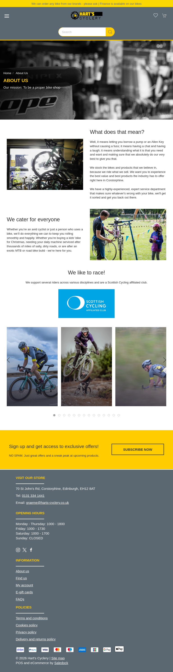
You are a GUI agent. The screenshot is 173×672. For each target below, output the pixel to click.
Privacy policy (26, 632)
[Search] (86, 31)
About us (22, 73)
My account (24, 585)
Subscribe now (137, 449)
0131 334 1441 (33, 496)
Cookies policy (27, 625)
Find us (21, 578)
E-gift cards (24, 592)
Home (7, 73)
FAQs (20, 599)
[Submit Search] (110, 31)
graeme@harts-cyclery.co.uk (47, 503)
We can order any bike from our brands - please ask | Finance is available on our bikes (87, 3)
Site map (58, 658)
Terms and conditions (32, 618)
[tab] (54, 415)
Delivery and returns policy (36, 639)
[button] (7, 16)
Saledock (61, 663)
